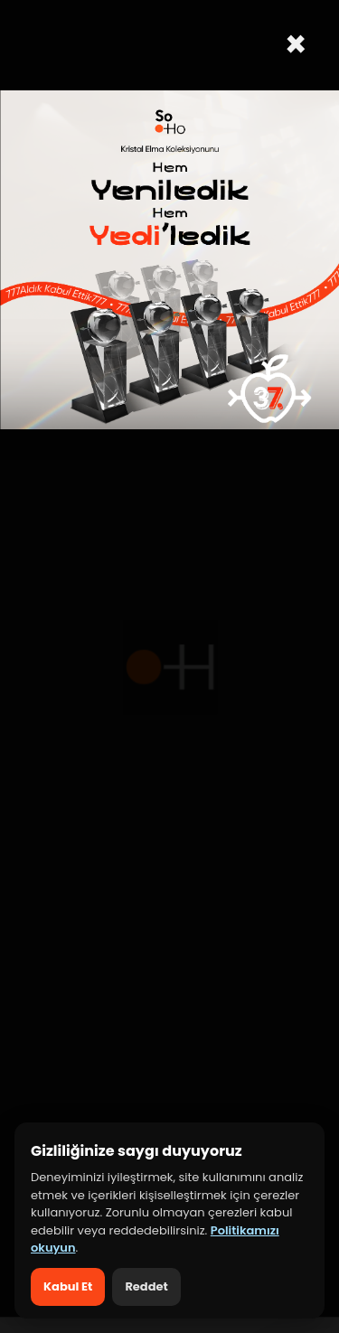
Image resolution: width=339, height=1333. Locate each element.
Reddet (146, 1286)
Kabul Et (67, 1286)
